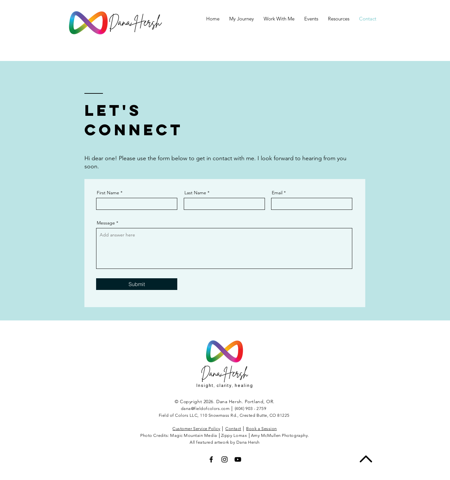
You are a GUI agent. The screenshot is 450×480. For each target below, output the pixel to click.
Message (106, 223)
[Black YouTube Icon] (238, 459)
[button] (311, 19)
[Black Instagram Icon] (224, 459)
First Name (108, 192)
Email (277, 192)
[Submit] (136, 284)
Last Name (195, 192)
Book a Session (261, 428)
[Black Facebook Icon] (211, 459)
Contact (233, 428)
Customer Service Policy (196, 428)
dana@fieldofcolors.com (205, 408)
